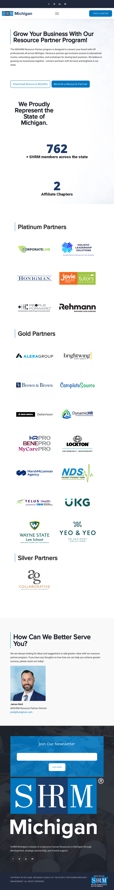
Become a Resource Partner (71, 84)
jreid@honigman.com (21, 712)
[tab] (34, 249)
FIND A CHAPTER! (100, 13)
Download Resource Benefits (30, 84)
